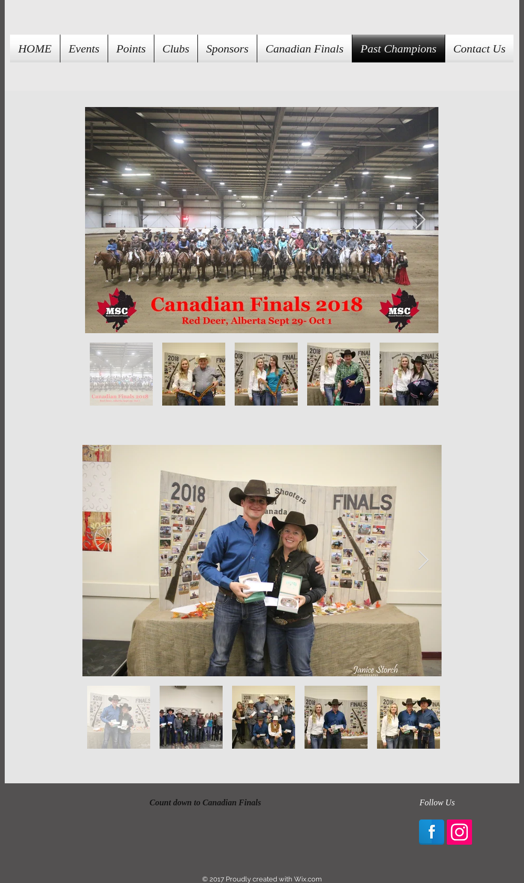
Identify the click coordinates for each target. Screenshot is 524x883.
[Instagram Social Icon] (459, 832)
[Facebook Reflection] (431, 832)
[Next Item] (420, 220)
